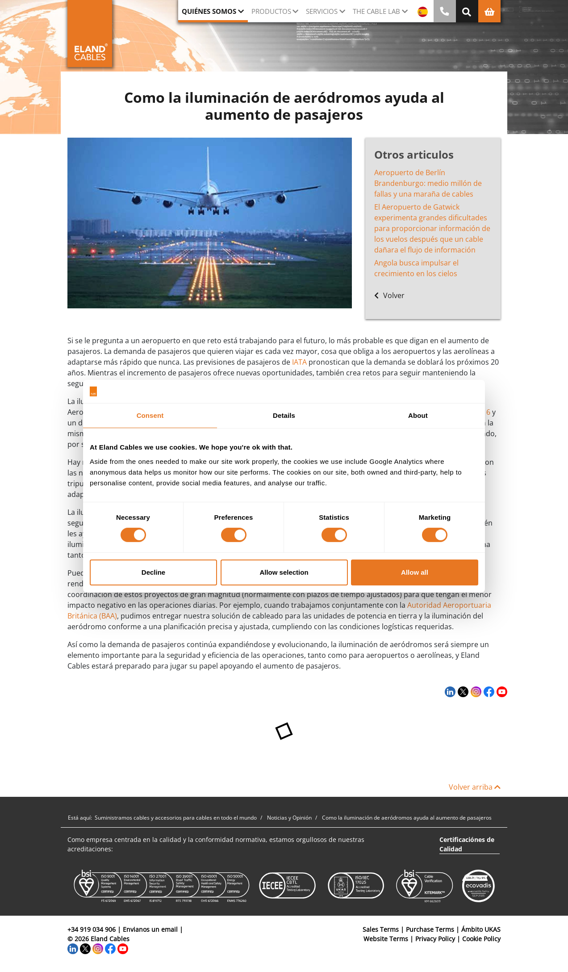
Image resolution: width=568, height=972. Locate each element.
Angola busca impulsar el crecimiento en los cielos (416, 268)
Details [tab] (284, 415)
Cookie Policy (481, 938)
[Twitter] (461, 691)
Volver (389, 295)
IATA (299, 362)
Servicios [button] (322, 11)
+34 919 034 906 (91, 929)
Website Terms (385, 938)
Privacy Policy (435, 938)
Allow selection (283, 572)
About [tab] (418, 415)
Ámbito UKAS (481, 929)
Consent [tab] (150, 415)
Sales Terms (381, 929)
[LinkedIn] (449, 691)
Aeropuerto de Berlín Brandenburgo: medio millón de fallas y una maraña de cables (428, 183)
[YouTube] (500, 691)
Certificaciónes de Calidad (466, 844)
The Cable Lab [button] (376, 11)
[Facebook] (487, 691)
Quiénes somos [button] (209, 11)
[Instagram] (474, 691)
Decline (153, 572)
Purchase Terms (430, 929)
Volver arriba (475, 787)
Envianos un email (150, 929)
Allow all (414, 572)
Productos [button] (271, 11)
